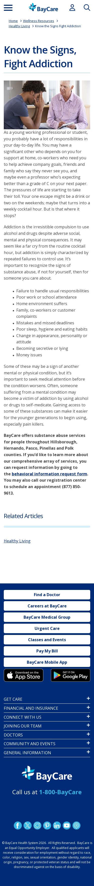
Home (13, 21)
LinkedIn (57, 825)
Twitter (27, 825)
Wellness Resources (38, 21)
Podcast (76, 825)
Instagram (37, 825)
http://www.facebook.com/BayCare (18, 825)
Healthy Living (19, 26)
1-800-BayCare (60, 792)
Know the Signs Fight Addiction (58, 26)
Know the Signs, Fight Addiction (40, 56)
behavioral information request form (49, 474)
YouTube (66, 825)
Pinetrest (47, 825)
